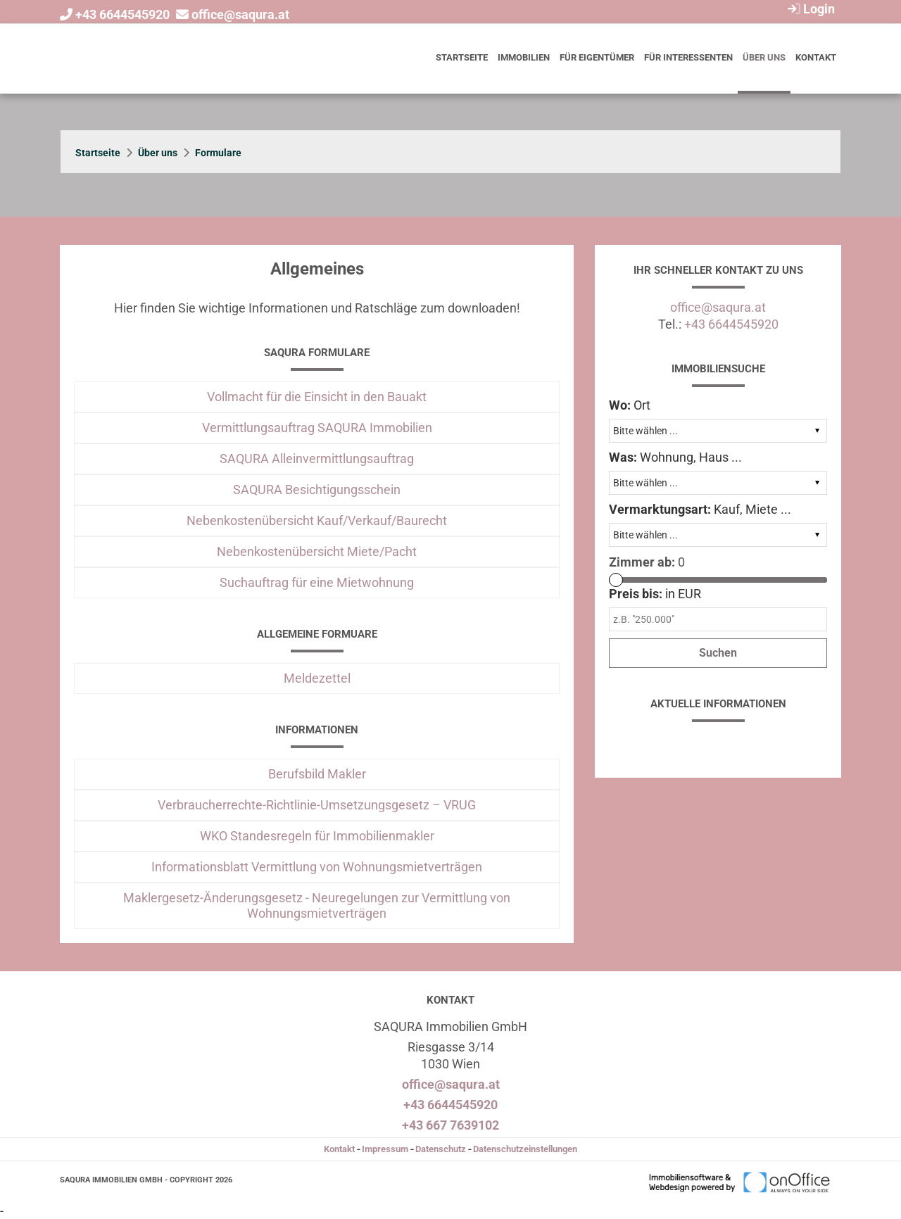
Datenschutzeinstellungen (525, 1149)
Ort (629, 405)
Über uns (764, 57)
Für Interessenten (688, 57)
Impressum (385, 1149)
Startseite (462, 57)
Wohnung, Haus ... (675, 457)
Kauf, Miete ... (700, 509)
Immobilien (524, 57)
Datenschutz (440, 1149)
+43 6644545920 (122, 14)
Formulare (218, 152)
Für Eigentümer (597, 57)
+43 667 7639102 (450, 1125)
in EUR (655, 593)
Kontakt (815, 57)
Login (809, 8)
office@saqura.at (240, 14)
